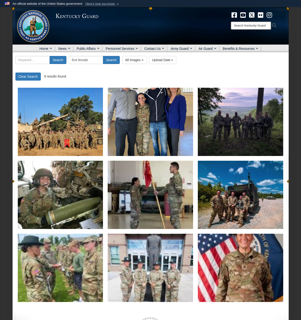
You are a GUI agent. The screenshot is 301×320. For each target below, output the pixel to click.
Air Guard (208, 48)
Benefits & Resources (241, 48)
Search (58, 60)
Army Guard (181, 48)
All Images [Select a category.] (134, 60)
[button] (102, 3)
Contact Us (154, 48)
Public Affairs (88, 48)
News (64, 48)
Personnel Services (122, 48)
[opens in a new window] (234, 15)
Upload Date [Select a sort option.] (162, 60)
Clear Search (28, 76)
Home (46, 48)
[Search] (251, 26)
